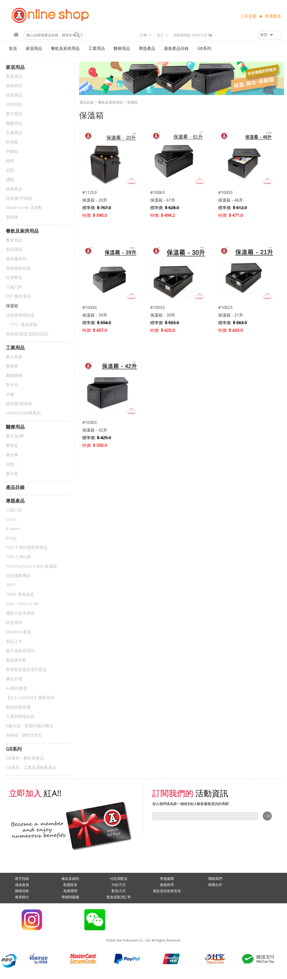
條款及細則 (70, 879)
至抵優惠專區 (18, 575)
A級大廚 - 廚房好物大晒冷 (29, 725)
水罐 (10, 394)
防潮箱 (12, 142)
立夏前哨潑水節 (20, 716)
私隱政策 (70, 885)
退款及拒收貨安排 (167, 891)
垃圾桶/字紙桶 (19, 198)
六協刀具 (14, 287)
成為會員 (22, 885)
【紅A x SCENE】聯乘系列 (30, 697)
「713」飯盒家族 (21, 324)
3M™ (10, 585)
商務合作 (215, 885)
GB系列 (204, 48)
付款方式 (119, 885)
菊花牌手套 (16, 660)
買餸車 (12, 217)
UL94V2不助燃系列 (23, 413)
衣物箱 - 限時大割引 (24, 735)
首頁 (13, 48)
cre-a (11, 519)
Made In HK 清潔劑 (24, 207)
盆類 (10, 170)
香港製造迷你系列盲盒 (26, 669)
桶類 (10, 179)
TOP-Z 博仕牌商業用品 (26, 547)
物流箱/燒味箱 (19, 403)
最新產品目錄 (176, 48)
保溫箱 (12, 305)
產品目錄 (87, 102)
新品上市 (14, 641)
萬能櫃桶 (14, 375)
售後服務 (167, 879)
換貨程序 (167, 885)
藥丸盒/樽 (15, 436)
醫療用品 (122, 48)
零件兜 (12, 385)
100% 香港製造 (20, 594)
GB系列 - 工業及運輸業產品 (31, 767)
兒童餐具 (14, 277)
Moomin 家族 (18, 632)
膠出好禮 (14, 679)
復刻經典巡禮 (18, 707)
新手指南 (22, 879)
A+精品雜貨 (16, 688)
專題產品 (147, 48)
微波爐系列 (16, 258)
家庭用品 (14, 76)
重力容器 (14, 356)
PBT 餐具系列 (18, 296)
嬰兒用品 (14, 113)
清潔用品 (14, 104)
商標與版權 (70, 897)
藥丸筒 (12, 473)
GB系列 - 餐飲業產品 (25, 758)
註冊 (143, 35)
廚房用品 (14, 249)
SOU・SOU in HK (22, 603)
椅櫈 (10, 160)
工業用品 (96, 48)
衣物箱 (12, 151)
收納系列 (14, 85)
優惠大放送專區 (20, 613)
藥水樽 (12, 454)
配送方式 (119, 891)
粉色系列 (14, 622)
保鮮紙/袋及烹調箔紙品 (27, 334)
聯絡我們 (215, 879)
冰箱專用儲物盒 (20, 315)
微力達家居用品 (20, 650)
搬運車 (12, 366)
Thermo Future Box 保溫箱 (31, 566)
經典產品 (14, 189)
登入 (160, 35)
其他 (10, 464)
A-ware (13, 528)
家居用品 (34, 48)
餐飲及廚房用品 (65, 48)
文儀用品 (14, 132)
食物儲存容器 (18, 268)
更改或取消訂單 (118, 897)
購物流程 (22, 891)
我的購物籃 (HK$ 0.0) (190, 35)
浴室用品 (14, 95)
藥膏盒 (12, 445)
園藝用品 (14, 123)
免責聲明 (70, 891)
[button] (270, 35)
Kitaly (11, 538)
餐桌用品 (14, 240)
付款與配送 (118, 879)
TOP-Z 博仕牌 (18, 556)
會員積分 (22, 897)
